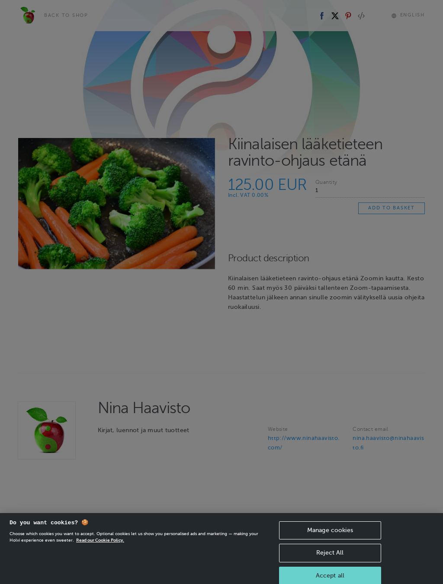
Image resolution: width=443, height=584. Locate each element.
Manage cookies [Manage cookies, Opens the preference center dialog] (330, 534)
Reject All (329, 557)
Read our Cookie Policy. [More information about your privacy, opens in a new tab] (100, 544)
